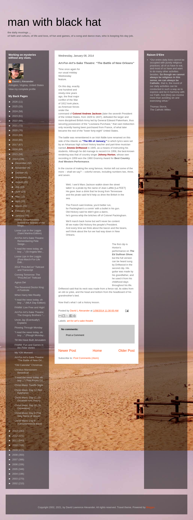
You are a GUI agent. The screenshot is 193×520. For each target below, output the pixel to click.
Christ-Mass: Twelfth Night (28, 385)
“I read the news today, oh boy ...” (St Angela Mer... (28, 250)
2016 (15, 149)
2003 (15, 478)
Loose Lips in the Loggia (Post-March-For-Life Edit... (27, 259)
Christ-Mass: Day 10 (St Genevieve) (27, 407)
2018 (15, 140)
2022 (15, 120)
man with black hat (54, 22)
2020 (15, 130)
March (19, 206)
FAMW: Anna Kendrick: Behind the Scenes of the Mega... (29, 222)
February (20, 210)
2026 (15, 101)
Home (97, 351)
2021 (15, 125)
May (18, 196)
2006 (15, 464)
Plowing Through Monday (28, 327)
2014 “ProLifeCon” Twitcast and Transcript (29, 268)
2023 (15, 116)
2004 (15, 473)
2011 (15, 440)
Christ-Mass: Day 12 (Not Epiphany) (28, 391)
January (20, 215)
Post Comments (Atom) (86, 358)
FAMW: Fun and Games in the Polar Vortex (28, 346)
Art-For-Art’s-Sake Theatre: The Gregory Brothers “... (29, 314)
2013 (15, 430)
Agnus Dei (20, 282)
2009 (15, 450)
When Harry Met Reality (27, 295)
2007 (15, 459)
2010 (15, 445)
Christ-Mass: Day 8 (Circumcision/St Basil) (28, 422)
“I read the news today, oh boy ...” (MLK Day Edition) (29, 301)
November (21, 167)
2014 (15, 159)
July (17, 187)
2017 (15, 144)
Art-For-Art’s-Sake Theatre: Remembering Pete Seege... (29, 241)
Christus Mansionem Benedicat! (25, 371)
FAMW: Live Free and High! (29, 307)
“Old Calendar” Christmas (28, 365)
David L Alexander (23, 81)
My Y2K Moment (23, 352)
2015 (15, 154)
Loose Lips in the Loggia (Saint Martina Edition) (28, 232)
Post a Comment (75, 335)
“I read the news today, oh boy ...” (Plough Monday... (29, 334)
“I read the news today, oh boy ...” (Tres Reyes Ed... (29, 379)
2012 (15, 435)
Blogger (150, 507)
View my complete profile (22, 89)
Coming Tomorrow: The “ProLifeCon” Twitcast (27, 276)
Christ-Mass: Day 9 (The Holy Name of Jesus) (27, 414)
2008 (15, 454)
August (19, 182)
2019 (15, 135)
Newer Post (67, 351)
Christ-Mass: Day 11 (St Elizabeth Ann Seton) (27, 399)
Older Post (126, 351)
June (18, 191)
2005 (15, 469)
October (20, 172)
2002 (15, 483)
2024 (15, 111)
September (21, 177)
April (18, 201)
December (21, 163)
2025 (15, 106)
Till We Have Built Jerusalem (30, 340)
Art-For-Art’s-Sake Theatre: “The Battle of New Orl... (29, 359)
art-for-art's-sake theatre (80, 320)
